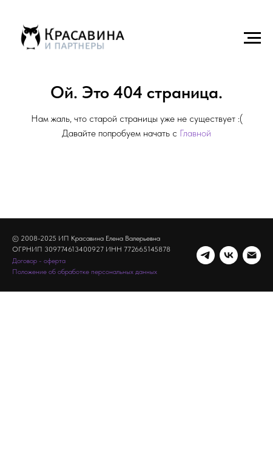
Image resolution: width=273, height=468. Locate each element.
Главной (195, 133)
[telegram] (206, 255)
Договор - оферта (39, 260)
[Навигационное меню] (252, 38)
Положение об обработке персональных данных (84, 271)
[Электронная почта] (252, 255)
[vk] (229, 255)
